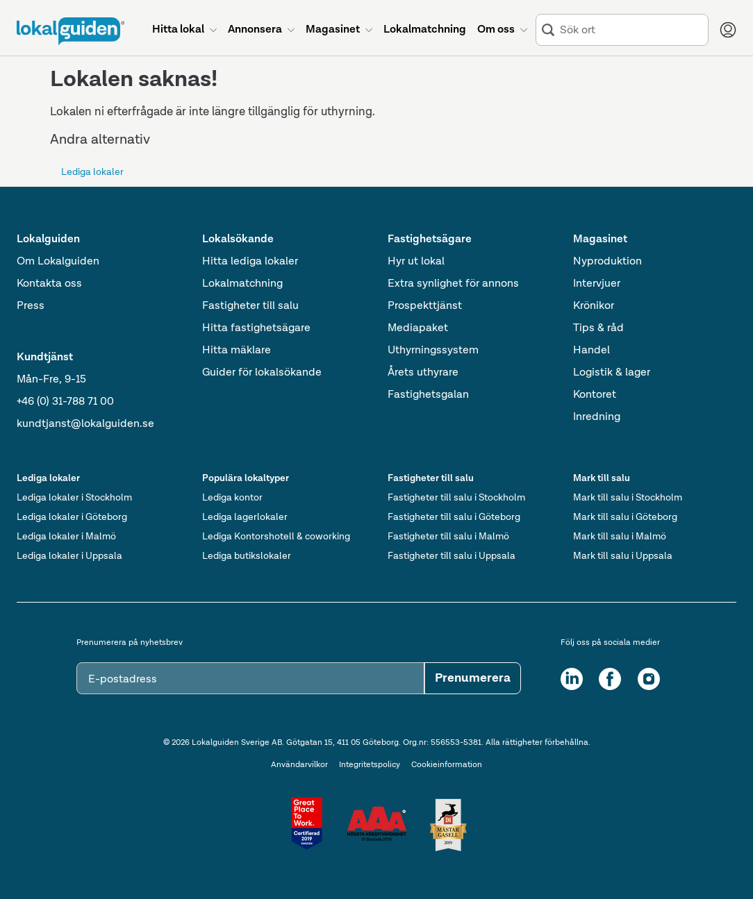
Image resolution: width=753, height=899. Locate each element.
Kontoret (594, 395)
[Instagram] (649, 679)
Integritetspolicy (369, 765)
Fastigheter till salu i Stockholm (456, 498)
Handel (591, 350)
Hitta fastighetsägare (256, 328)
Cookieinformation (446, 765)
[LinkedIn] (572, 679)
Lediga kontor (232, 498)
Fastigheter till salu (250, 306)
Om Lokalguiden (58, 261)
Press (30, 306)
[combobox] (631, 30)
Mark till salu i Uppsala (622, 556)
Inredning (596, 417)
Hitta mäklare (236, 350)
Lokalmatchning (242, 283)
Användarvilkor (299, 765)
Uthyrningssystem (433, 350)
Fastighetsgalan (428, 395)
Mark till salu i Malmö (619, 536)
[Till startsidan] (70, 31)
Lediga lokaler (92, 172)
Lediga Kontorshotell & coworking (276, 536)
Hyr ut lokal (416, 261)
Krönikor (593, 306)
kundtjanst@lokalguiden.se (85, 424)
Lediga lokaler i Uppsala (69, 556)
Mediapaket (418, 328)
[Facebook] (610, 679)
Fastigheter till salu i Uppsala (451, 556)
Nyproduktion (607, 261)
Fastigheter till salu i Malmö (448, 536)
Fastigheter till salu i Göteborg (454, 517)
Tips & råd (598, 328)
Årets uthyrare (423, 372)
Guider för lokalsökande (262, 372)
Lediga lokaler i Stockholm (74, 498)
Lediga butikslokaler (246, 556)
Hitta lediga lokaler (250, 261)
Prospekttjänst (425, 306)
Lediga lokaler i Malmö (66, 536)
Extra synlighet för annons (453, 283)
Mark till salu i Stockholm (627, 498)
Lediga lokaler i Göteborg (72, 517)
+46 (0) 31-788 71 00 (65, 402)
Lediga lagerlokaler (245, 517)
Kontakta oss (49, 283)
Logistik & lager (611, 372)
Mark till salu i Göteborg (625, 517)
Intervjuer (596, 283)
